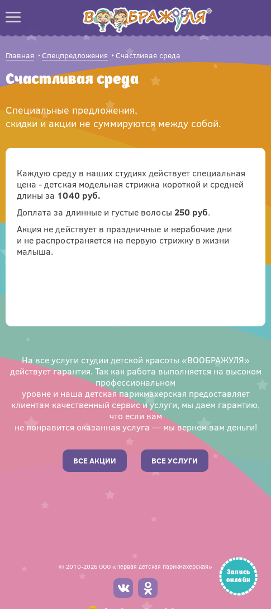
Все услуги (174, 460)
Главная (20, 55)
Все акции (94, 460)
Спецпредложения (75, 55)
